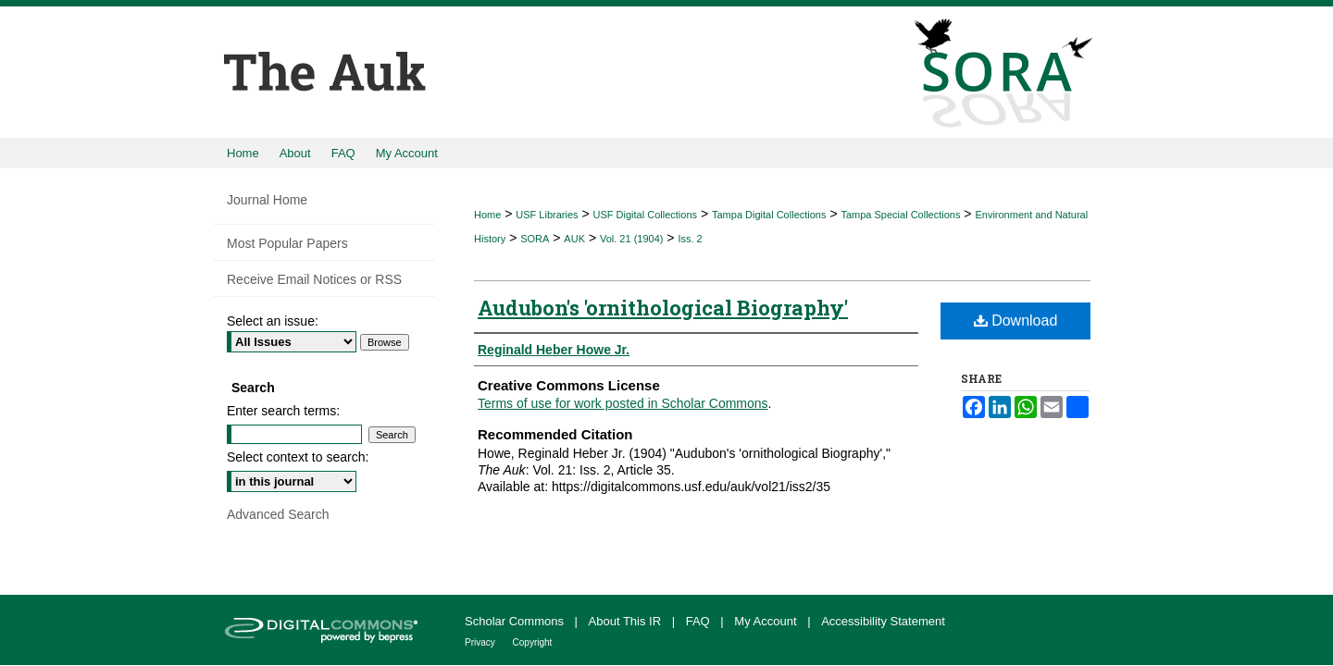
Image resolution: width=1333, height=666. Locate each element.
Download (1016, 320)
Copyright (533, 642)
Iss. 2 (690, 238)
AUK (574, 238)
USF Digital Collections (645, 214)
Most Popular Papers (287, 243)
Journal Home (267, 199)
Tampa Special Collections (900, 214)
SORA (534, 238)
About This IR (627, 621)
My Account (767, 621)
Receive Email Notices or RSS (314, 279)
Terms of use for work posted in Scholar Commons (623, 403)
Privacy (481, 642)
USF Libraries (547, 214)
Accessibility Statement (883, 621)
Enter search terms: (283, 410)
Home (487, 214)
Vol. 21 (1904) (632, 238)
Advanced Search (278, 514)
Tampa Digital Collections (769, 214)
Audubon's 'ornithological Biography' (663, 307)
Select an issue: (272, 321)
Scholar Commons (516, 621)
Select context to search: (297, 457)
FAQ (700, 621)
